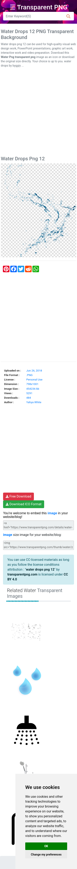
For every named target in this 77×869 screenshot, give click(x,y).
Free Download (18, 496)
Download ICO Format (23, 504)
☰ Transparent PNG (39, 7)
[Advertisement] (38, 112)
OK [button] (46, 846)
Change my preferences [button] (46, 854)
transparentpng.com (22, 574)
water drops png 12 (40, 569)
